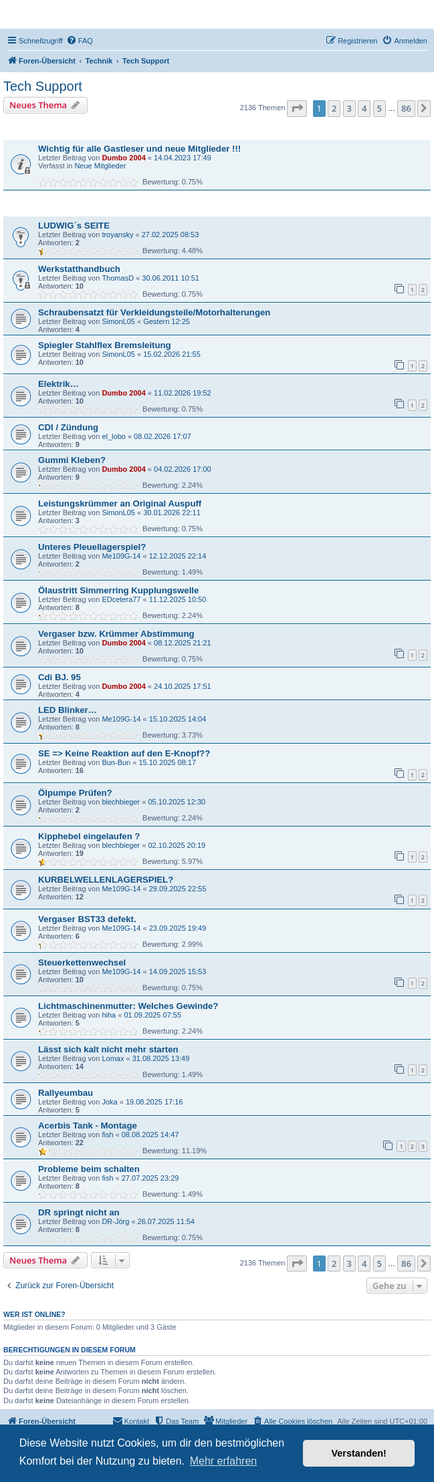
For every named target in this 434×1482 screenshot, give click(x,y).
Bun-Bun (116, 762)
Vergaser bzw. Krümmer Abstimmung (116, 634)
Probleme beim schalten (89, 1169)
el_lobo (113, 436)
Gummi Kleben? (72, 460)
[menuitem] (79, 41)
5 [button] (379, 108)
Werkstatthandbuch (79, 269)
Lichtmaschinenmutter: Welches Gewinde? (128, 1006)
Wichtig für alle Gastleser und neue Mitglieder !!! (139, 149)
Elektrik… (58, 384)
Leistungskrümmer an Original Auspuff (119, 503)
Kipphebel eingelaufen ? (89, 836)
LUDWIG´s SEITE (74, 225)
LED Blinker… (67, 710)
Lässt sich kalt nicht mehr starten (108, 1049)
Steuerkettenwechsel (82, 962)
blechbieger (121, 802)
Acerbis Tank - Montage (87, 1126)
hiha (109, 1015)
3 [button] (349, 108)
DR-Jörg (115, 1221)
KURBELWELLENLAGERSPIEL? (105, 880)
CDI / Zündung (68, 427)
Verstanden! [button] (359, 1453)
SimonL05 (118, 321)
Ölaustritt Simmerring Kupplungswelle (118, 590)
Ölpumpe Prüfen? (75, 793)
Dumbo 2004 (123, 158)
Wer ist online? (34, 1314)
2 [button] (334, 108)
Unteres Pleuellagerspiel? (92, 547)
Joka (109, 1102)
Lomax (113, 1058)
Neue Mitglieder (100, 166)
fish (107, 1135)
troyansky (117, 235)
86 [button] (406, 108)
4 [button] (364, 108)
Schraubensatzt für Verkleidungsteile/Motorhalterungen (154, 312)
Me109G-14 (121, 556)
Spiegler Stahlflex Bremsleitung (104, 345)
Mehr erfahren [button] (223, 1461)
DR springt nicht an (79, 1212)
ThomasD (118, 278)
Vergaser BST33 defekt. (87, 919)
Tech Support (42, 86)
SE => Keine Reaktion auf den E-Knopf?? (124, 753)
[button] (297, 108)
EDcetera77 (121, 599)
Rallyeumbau (65, 1093)
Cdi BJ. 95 (59, 677)
